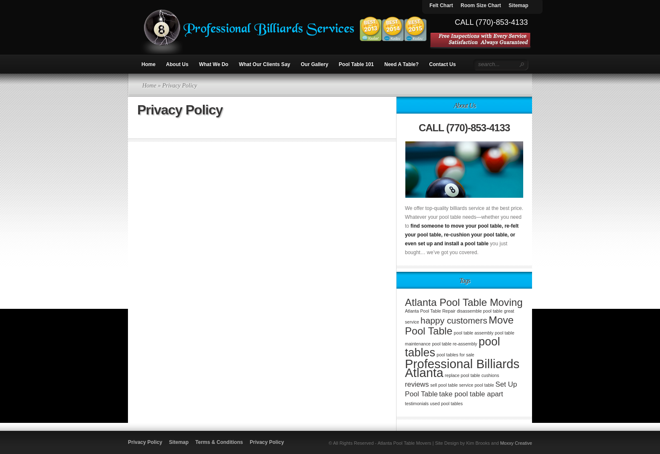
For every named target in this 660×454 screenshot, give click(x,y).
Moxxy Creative (516, 443)
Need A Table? (401, 64)
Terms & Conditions (219, 442)
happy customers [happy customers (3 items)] (453, 320)
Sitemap (179, 442)
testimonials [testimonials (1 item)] (416, 403)
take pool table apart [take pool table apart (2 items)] (471, 394)
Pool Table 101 (356, 64)
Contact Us (442, 64)
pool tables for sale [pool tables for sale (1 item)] (455, 354)
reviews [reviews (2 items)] (417, 384)
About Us (177, 64)
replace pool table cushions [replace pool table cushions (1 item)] (472, 375)
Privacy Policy (145, 442)
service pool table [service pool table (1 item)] (476, 385)
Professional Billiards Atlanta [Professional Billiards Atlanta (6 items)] (462, 368)
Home (148, 64)
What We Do (214, 64)
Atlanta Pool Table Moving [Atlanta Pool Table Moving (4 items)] (464, 302)
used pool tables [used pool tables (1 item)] (446, 403)
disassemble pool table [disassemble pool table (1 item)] (479, 310)
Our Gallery (314, 64)
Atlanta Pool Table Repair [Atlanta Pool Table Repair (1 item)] (430, 310)
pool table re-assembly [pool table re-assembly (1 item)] (454, 343)
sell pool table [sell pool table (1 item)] (444, 385)
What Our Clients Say (264, 64)
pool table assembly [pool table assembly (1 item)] (473, 332)
